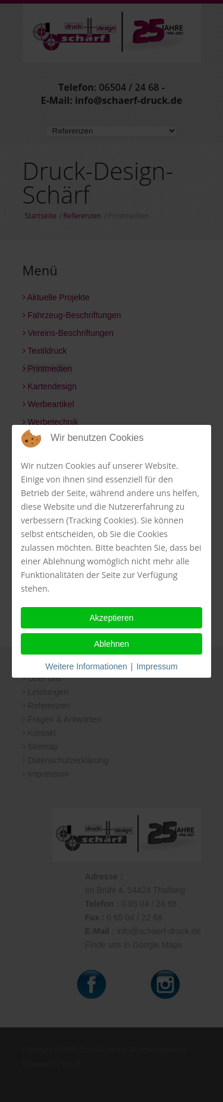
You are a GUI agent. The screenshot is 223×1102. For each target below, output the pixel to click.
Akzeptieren (112, 618)
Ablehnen (111, 644)
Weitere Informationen (86, 666)
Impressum (156, 666)
